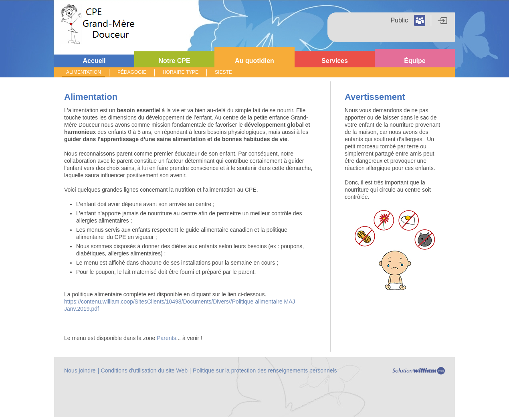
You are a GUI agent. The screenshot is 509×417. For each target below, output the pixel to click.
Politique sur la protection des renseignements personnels (265, 370)
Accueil (94, 60)
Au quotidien (254, 60)
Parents (166, 338)
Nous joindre (80, 370)
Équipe (414, 60)
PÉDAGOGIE (131, 72)
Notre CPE (174, 60)
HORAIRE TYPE (180, 72)
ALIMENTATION (83, 72)
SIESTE (223, 72)
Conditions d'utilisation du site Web (144, 370)
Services (334, 60)
